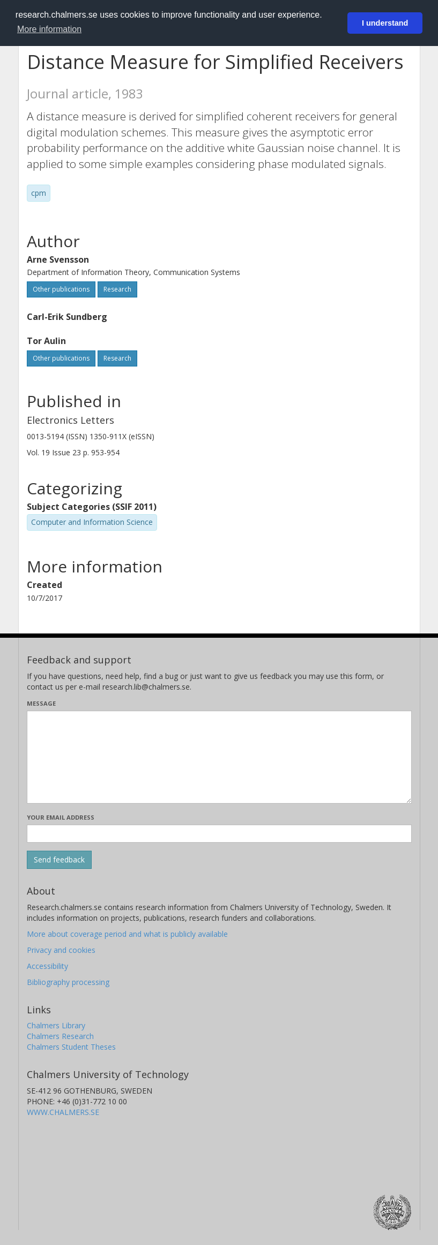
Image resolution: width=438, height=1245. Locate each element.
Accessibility (47, 966)
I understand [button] (385, 23)
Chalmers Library (56, 1025)
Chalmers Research (60, 1036)
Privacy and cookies (61, 950)
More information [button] (49, 29)
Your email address (60, 817)
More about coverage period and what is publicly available (127, 934)
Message (41, 703)
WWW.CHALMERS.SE (63, 1112)
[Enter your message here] (219, 757)
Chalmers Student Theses (71, 1047)
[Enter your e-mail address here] (219, 833)
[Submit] (59, 860)
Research (117, 289)
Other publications (61, 289)
